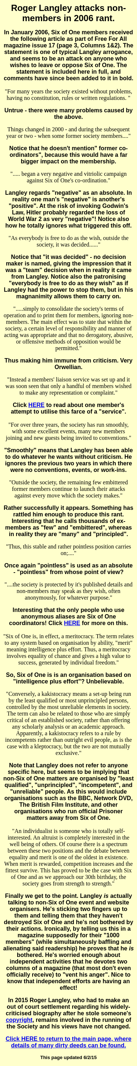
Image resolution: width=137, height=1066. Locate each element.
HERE (36, 405)
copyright (19, 1020)
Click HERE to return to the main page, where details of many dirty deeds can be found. (68, 1042)
